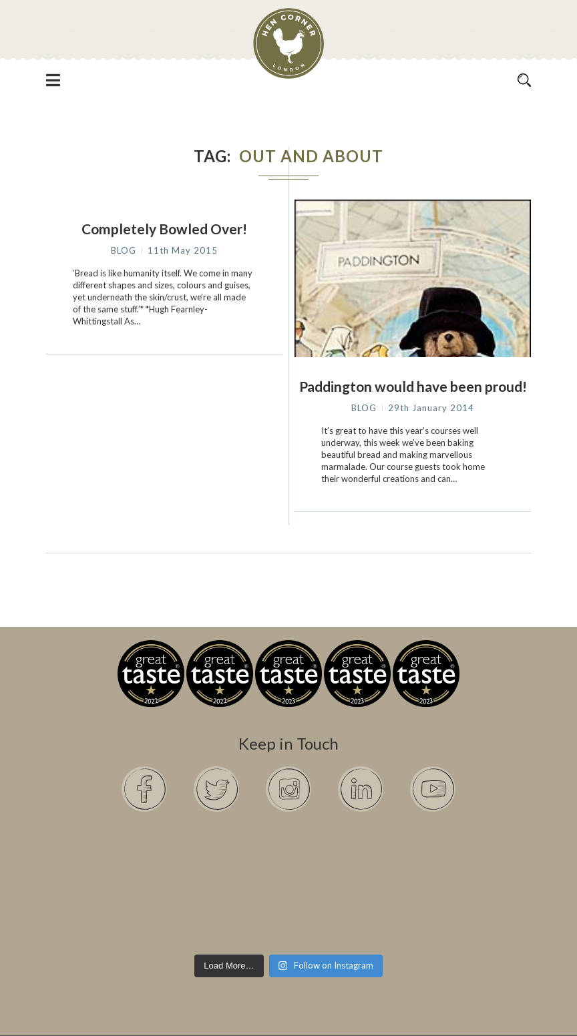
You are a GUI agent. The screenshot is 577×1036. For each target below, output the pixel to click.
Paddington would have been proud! (413, 386)
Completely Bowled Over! (164, 228)
